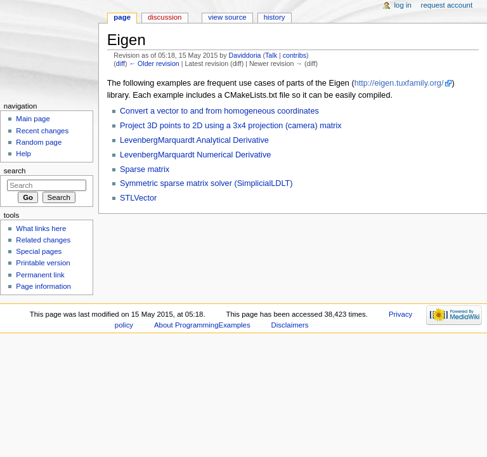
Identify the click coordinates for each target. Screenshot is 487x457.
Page (122, 17)
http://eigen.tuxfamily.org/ (399, 83)
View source (227, 17)
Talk (271, 55)
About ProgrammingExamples (202, 325)
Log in (403, 5)
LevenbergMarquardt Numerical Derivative (195, 154)
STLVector (138, 198)
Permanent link (40, 275)
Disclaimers (290, 325)
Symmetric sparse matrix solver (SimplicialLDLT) (206, 183)
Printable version (43, 263)
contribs (294, 55)
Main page (33, 119)
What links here (41, 228)
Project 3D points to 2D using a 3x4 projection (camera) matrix (231, 125)
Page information (43, 286)
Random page (39, 142)
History (274, 17)
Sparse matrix (144, 169)
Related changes (43, 240)
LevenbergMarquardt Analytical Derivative (194, 140)
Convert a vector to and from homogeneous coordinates (219, 111)
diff (120, 63)
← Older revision (154, 63)
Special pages (39, 251)
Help (23, 153)
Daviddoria (245, 55)
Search (15, 171)
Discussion (164, 17)
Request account (447, 5)
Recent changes (42, 131)
